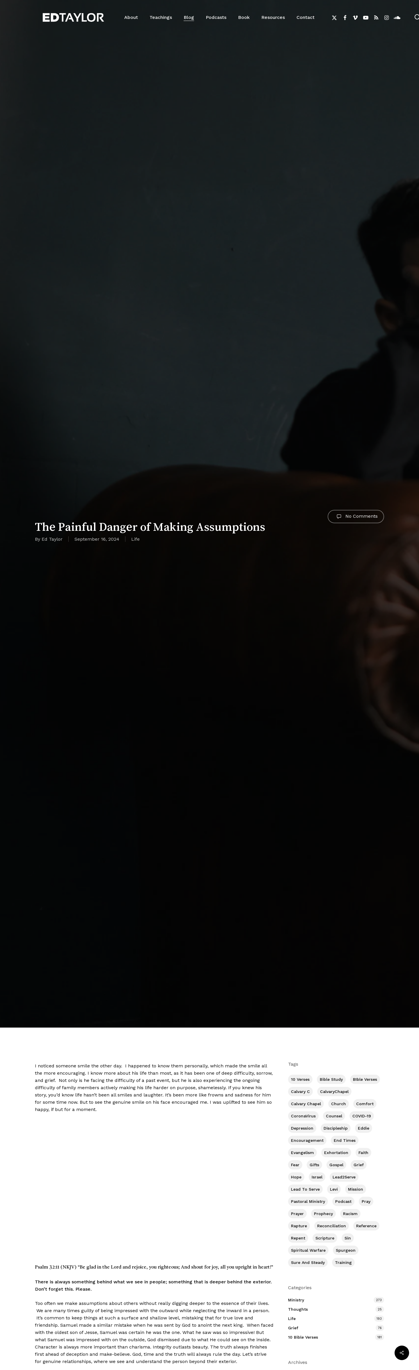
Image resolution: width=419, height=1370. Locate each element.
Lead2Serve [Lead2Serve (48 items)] (344, 1177)
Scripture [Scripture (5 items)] (324, 1238)
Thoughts (298, 1309)
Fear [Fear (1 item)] (295, 1164)
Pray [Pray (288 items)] (366, 1201)
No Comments (356, 516)
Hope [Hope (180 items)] (296, 1177)
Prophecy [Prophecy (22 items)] (323, 1213)
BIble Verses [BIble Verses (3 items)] (365, 1079)
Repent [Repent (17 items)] (298, 1238)
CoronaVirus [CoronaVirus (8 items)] (303, 1116)
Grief (293, 1328)
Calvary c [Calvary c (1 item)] (300, 1091)
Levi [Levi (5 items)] (334, 1189)
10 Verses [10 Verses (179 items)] (300, 1079)
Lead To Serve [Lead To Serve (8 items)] (305, 1189)
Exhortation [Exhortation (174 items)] (336, 1152)
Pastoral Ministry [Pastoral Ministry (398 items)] (308, 1201)
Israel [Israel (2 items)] (317, 1177)
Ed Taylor (52, 539)
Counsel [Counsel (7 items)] (334, 1116)
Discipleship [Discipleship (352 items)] (336, 1128)
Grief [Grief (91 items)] (359, 1164)
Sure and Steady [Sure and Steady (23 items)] (308, 1262)
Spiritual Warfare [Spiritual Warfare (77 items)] (308, 1250)
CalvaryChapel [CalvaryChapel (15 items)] (334, 1091)
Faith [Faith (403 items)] (363, 1152)
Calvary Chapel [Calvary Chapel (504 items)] (306, 1103)
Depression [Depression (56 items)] (302, 1128)
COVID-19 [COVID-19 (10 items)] (361, 1116)
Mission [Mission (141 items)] (355, 1189)
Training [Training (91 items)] (343, 1262)
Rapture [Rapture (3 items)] (299, 1225)
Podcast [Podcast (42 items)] (343, 1201)
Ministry (296, 1300)
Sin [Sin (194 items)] (348, 1238)
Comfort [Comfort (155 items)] (365, 1103)
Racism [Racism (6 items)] (350, 1213)
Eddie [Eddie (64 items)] (363, 1128)
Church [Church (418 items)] (338, 1103)
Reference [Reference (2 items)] (366, 1225)
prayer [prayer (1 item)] (297, 1213)
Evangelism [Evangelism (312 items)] (302, 1152)
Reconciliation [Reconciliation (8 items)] (331, 1225)
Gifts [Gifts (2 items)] (314, 1164)
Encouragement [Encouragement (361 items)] (307, 1140)
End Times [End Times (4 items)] (345, 1140)
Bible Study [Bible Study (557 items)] (331, 1079)
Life (135, 539)
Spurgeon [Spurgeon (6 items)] (346, 1250)
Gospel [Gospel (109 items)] (336, 1164)
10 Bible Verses (303, 1337)
